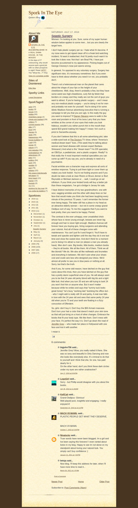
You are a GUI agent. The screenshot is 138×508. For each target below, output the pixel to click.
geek (30, 135)
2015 (33, 202)
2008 (33, 247)
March (36, 238)
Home (81, 482)
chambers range (35, 117)
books (31, 109)
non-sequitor (34, 150)
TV (30, 186)
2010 (33, 211)
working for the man (37, 188)
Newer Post (56, 482)
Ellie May (32, 88)
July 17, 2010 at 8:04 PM (68, 373)
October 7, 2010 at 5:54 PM (69, 430)
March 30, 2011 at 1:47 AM (69, 470)
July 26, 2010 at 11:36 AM (69, 389)
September (38, 223)
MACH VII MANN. (68, 413)
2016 (33, 199)
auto (30, 107)
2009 (33, 244)
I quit (30, 142)
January (37, 241)
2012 (33, 205)
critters (31, 122)
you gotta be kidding (37, 191)
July (35, 226)
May (35, 232)
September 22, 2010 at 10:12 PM (71, 408)
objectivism (33, 155)
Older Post (104, 482)
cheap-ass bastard (36, 119)
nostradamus (34, 153)
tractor (31, 181)
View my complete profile (39, 76)
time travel (33, 178)
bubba (31, 114)
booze (31, 112)
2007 (33, 250)
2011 (33, 208)
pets (30, 158)
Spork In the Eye (38, 46)
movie (31, 145)
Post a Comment (60, 476)
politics (31, 160)
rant (30, 168)
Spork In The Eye (45, 12)
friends (31, 132)
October (37, 220)
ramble (31, 165)
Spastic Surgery (39, 229)
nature (31, 148)
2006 (33, 253)
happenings (33, 137)
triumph (32, 183)
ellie (30, 127)
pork (30, 163)
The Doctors (76, 140)
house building (34, 140)
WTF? (43, 70)
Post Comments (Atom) (75, 488)
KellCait (64, 394)
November (38, 217)
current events (34, 125)
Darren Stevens (81, 116)
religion (31, 170)
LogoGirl (64, 379)
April (36, 235)
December (38, 214)
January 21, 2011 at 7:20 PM (70, 455)
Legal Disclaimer (35, 97)
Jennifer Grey (57, 324)
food (30, 130)
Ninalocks (65, 435)
